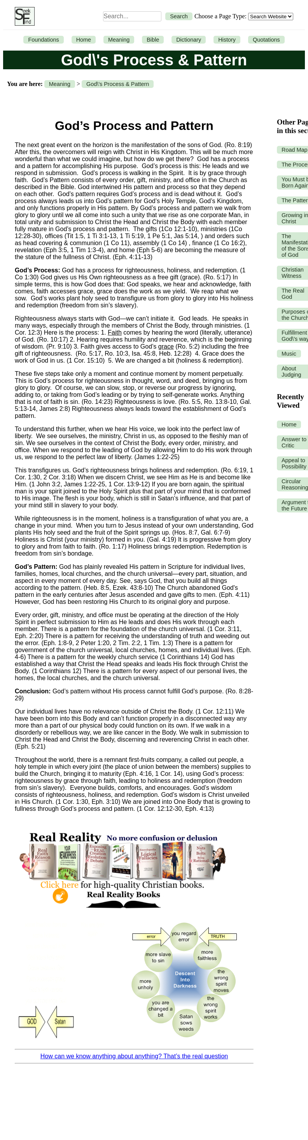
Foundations (43, 40)
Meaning (119, 40)
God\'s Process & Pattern (117, 84)
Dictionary (188, 40)
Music (289, 354)
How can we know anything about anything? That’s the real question (134, 1056)
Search (179, 16)
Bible (153, 40)
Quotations (266, 40)
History (227, 40)
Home (83, 40)
